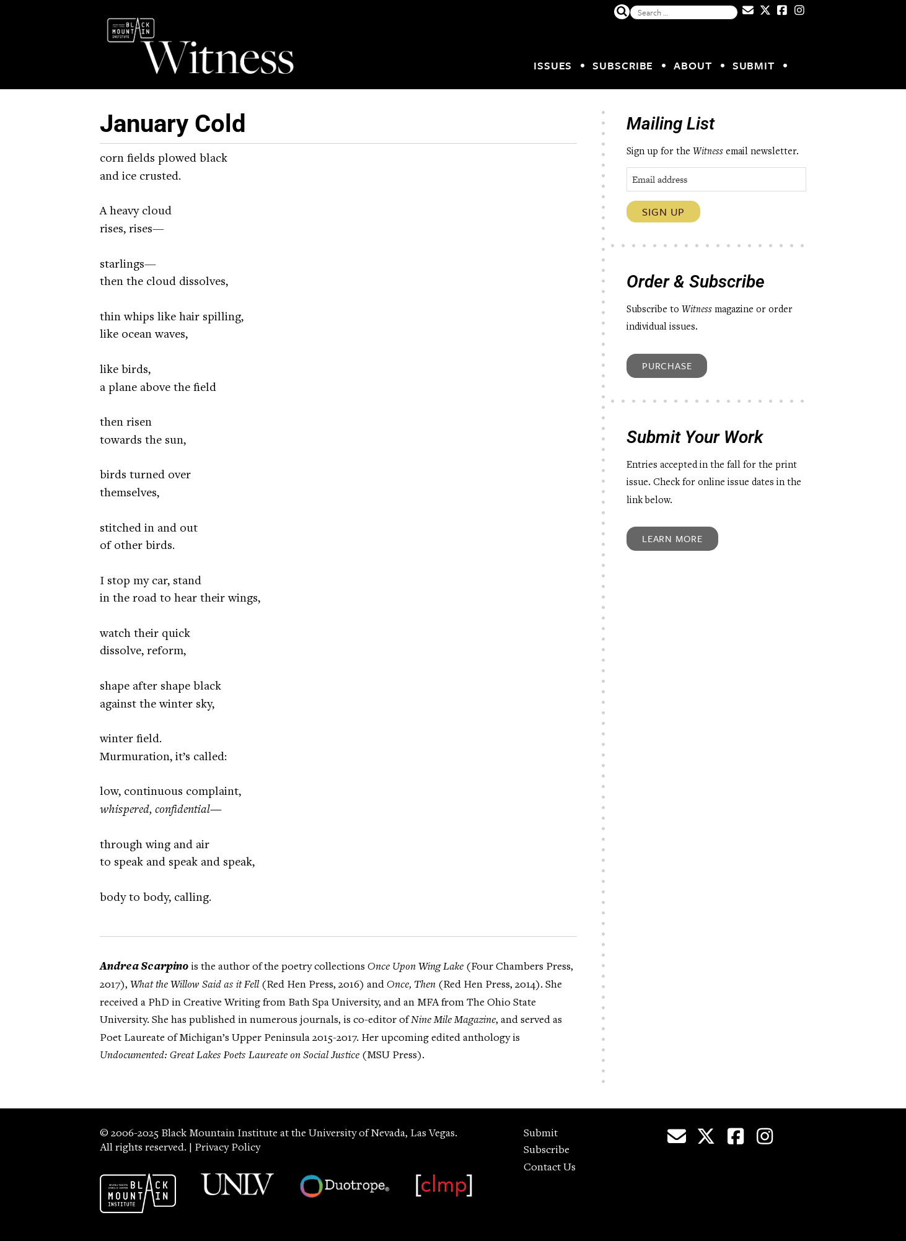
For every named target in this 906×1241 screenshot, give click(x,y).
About (693, 65)
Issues (553, 65)
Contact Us (550, 1167)
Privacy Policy (227, 1148)
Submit (753, 65)
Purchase (667, 365)
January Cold (173, 123)
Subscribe (622, 65)
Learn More (672, 538)
